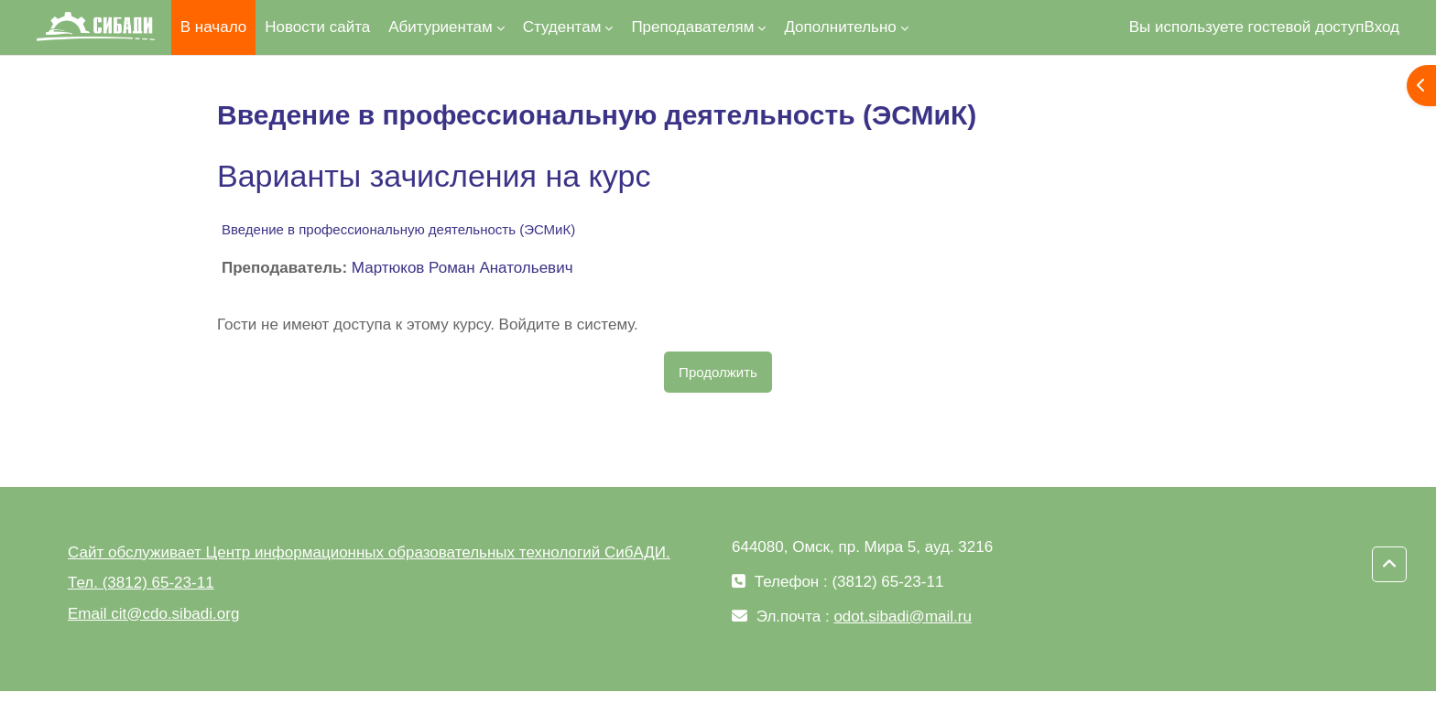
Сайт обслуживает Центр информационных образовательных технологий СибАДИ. (369, 552)
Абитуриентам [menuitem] (440, 27)
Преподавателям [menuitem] (692, 27)
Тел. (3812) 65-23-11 (141, 582)
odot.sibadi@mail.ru (902, 616)
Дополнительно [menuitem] (840, 27)
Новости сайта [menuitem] (317, 27)
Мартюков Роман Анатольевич (462, 267)
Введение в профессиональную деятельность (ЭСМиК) (398, 229)
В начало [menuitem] (213, 27)
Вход (1382, 27)
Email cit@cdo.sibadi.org (153, 613)
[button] (1389, 564)
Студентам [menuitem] (562, 27)
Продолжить (718, 372)
